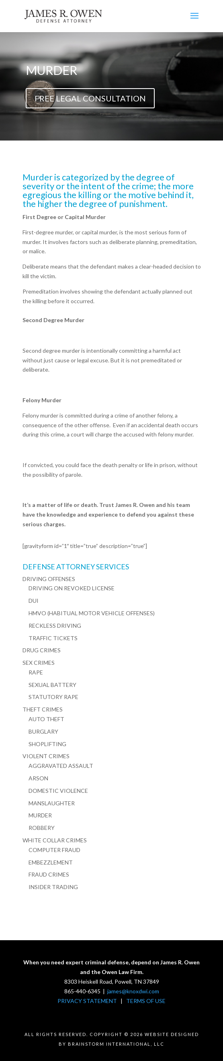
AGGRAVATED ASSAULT (61, 765)
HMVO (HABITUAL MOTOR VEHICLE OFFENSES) (92, 613)
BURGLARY (43, 731)
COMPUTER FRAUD (54, 849)
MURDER (40, 815)
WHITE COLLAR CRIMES (55, 840)
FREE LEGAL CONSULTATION (90, 98)
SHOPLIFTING (47, 743)
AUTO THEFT (46, 719)
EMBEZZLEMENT (51, 862)
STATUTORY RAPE (53, 696)
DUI (34, 600)
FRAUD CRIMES (49, 874)
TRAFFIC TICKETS (53, 638)
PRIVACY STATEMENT (87, 1000)
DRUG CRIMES (42, 650)
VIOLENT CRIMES (46, 756)
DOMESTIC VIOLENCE (58, 790)
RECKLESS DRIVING (55, 625)
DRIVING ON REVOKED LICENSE (72, 588)
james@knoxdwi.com (133, 991)
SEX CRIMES (39, 662)
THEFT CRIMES (43, 709)
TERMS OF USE (146, 1000)
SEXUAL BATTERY (52, 684)
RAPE (36, 672)
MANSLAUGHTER (52, 803)
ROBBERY (42, 827)
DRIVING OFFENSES (49, 578)
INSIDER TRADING (53, 886)
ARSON (38, 778)
